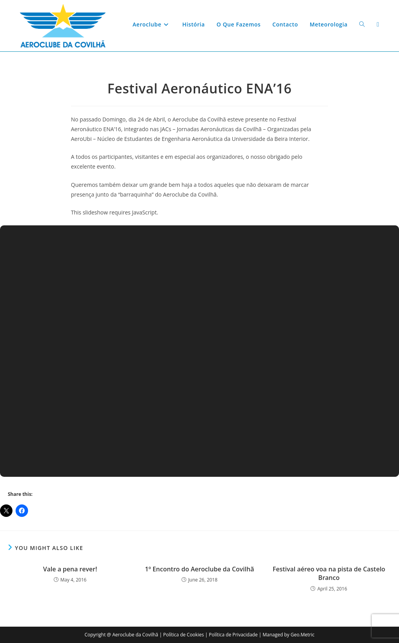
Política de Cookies (183, 634)
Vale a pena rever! (70, 569)
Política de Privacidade (233, 634)
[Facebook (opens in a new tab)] (378, 24)
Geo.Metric (302, 634)
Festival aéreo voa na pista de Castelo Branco (329, 573)
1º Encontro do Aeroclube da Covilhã (199, 569)
